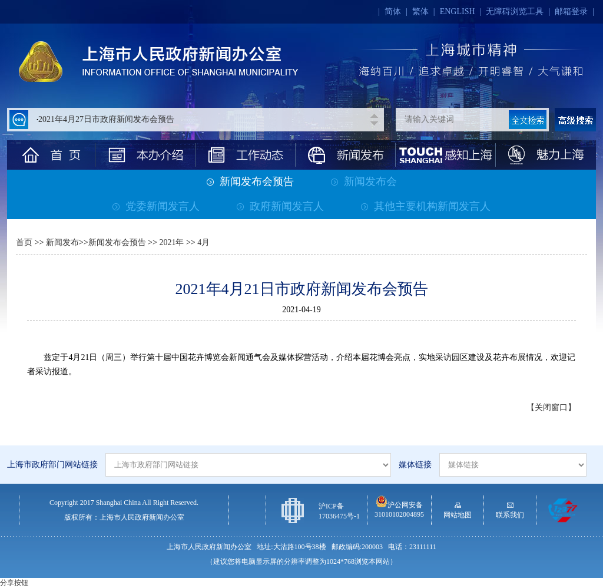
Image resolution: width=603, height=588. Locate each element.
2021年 (170, 242)
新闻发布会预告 (250, 181)
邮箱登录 (571, 11)
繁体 (420, 11)
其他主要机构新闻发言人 (426, 206)
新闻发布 (62, 242)
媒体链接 (415, 464)
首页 (24, 242)
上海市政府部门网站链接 (52, 464)
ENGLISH (457, 11)
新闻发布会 (364, 181)
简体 (393, 11)
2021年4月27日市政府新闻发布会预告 (106, 119)
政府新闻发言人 (280, 206)
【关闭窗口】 (551, 407)
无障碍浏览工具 (515, 11)
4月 (203, 242)
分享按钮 (14, 583)
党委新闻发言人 (156, 206)
